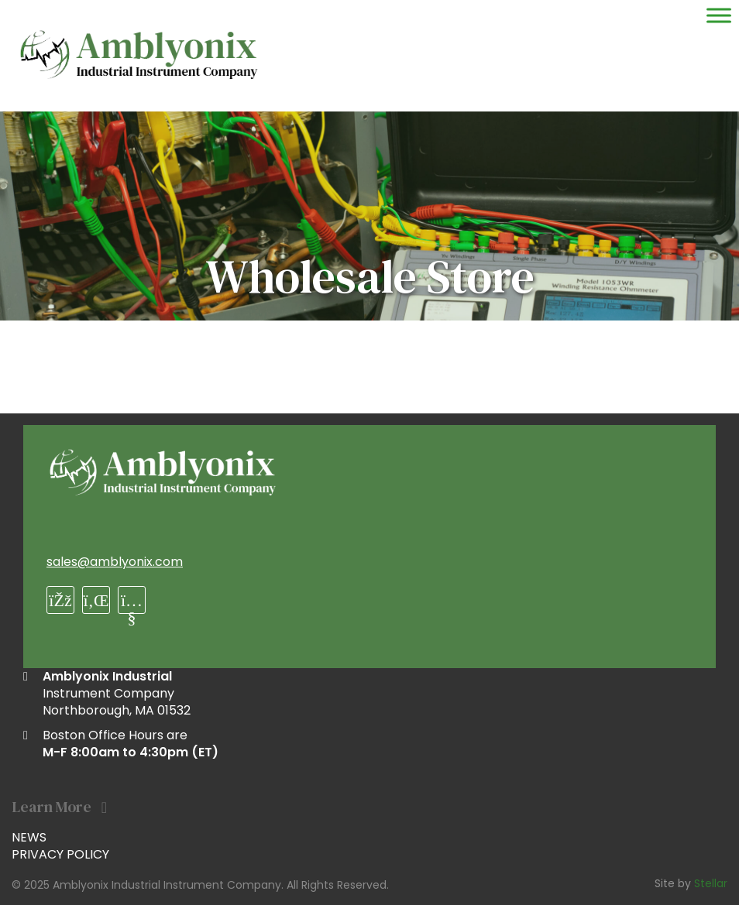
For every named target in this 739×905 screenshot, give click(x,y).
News (29, 837)
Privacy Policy (60, 854)
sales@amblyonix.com (114, 562)
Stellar (710, 883)
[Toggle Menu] (718, 15)
